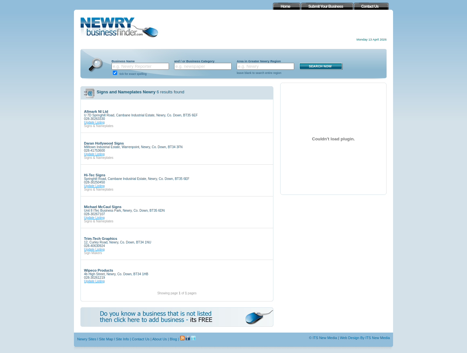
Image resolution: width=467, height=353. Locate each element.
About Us (159, 339)
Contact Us (141, 339)
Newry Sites (86, 339)
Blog (173, 339)
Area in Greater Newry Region (259, 61)
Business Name (123, 61)
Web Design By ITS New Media (365, 338)
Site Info (122, 339)
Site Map (106, 339)
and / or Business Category (194, 61)
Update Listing (94, 122)
